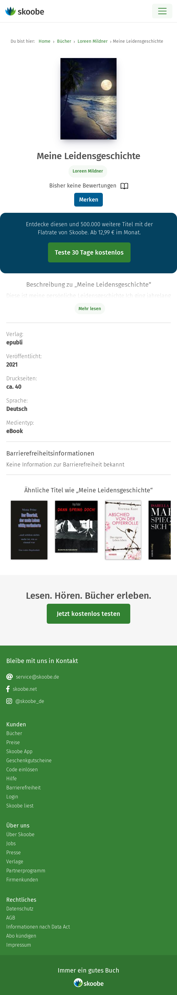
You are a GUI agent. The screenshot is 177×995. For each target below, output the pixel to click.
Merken (88, 199)
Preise (13, 742)
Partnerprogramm (25, 871)
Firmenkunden (22, 880)
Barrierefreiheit (23, 788)
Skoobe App (19, 751)
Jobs (11, 843)
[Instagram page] (88, 701)
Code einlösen (22, 770)
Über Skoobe (20, 834)
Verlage (14, 862)
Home (44, 41)
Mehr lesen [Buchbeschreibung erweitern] (90, 308)
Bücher (64, 41)
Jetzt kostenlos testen (88, 613)
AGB (10, 918)
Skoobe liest (19, 806)
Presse (13, 853)
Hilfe (11, 779)
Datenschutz (19, 909)
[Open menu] (162, 11)
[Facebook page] (88, 689)
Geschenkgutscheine (29, 760)
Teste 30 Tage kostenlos (89, 252)
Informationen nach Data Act (38, 927)
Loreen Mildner (93, 41)
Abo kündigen (21, 936)
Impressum (18, 945)
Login (12, 797)
